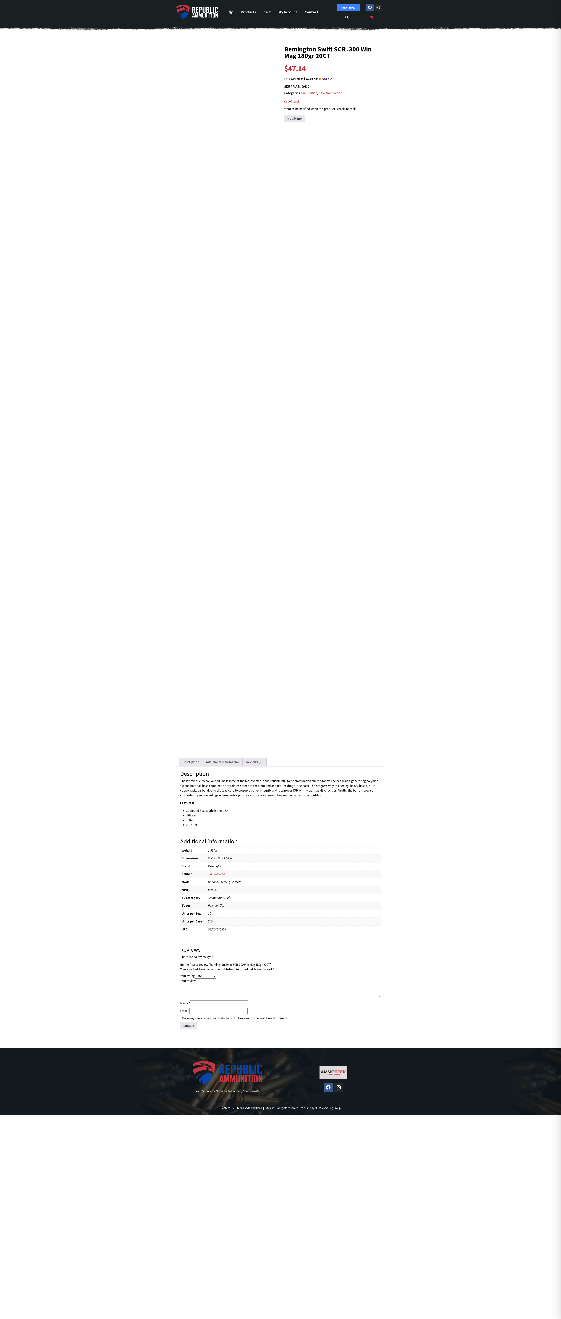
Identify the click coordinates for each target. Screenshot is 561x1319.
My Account (287, 12)
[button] (333, 79)
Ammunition (309, 93)
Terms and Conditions (249, 1108)
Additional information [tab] (223, 762)
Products (248, 12)
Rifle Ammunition (330, 93)
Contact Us (227, 1108)
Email (184, 1011)
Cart (267, 12)
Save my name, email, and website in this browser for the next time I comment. (235, 1018)
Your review (188, 981)
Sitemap (269, 1108)
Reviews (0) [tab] (254, 762)
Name (185, 1003)
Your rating (187, 976)
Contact (311, 12)
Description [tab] (191, 762)
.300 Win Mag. (217, 874)
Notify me (294, 118)
